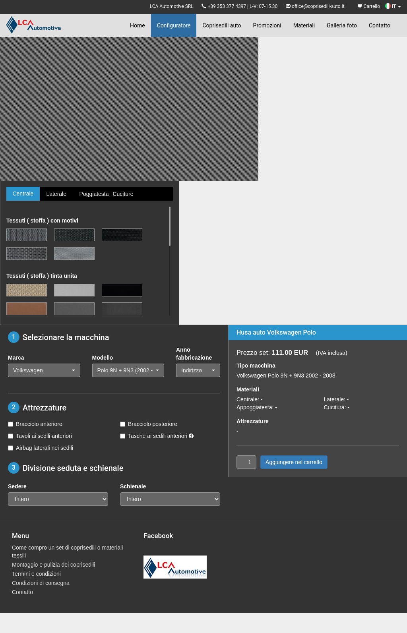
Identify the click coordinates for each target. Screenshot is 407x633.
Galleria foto (342, 25)
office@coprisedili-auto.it (318, 6)
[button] (44, 370)
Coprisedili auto (221, 25)
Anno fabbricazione (194, 354)
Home (137, 25)
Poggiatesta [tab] (93, 194)
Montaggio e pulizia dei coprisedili (53, 564)
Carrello (369, 6)
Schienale (133, 486)
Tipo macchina (255, 365)
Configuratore (174, 25)
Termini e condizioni (36, 574)
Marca (16, 357)
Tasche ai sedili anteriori (157, 436)
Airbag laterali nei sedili (40, 448)
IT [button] (393, 6)
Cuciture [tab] (122, 194)
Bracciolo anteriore (35, 424)
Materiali (304, 25)
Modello (102, 357)
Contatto (379, 25)
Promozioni (267, 25)
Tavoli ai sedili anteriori (40, 436)
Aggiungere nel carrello (294, 462)
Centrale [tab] (22, 193)
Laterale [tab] (56, 194)
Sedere (17, 486)
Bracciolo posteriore (148, 424)
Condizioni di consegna (41, 583)
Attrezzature (252, 421)
